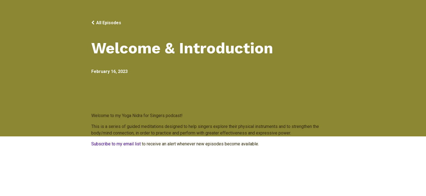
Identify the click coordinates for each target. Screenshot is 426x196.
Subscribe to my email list (116, 143)
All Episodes (108, 22)
